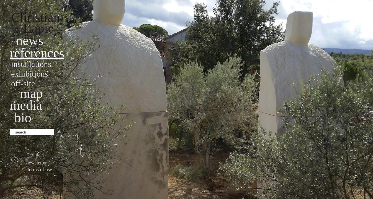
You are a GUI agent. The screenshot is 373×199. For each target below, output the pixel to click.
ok (59, 131)
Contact (37, 155)
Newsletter (36, 163)
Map (31, 93)
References (37, 53)
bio (22, 117)
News (29, 40)
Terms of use (40, 169)
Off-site (23, 83)
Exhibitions (29, 73)
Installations (31, 64)
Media (26, 105)
